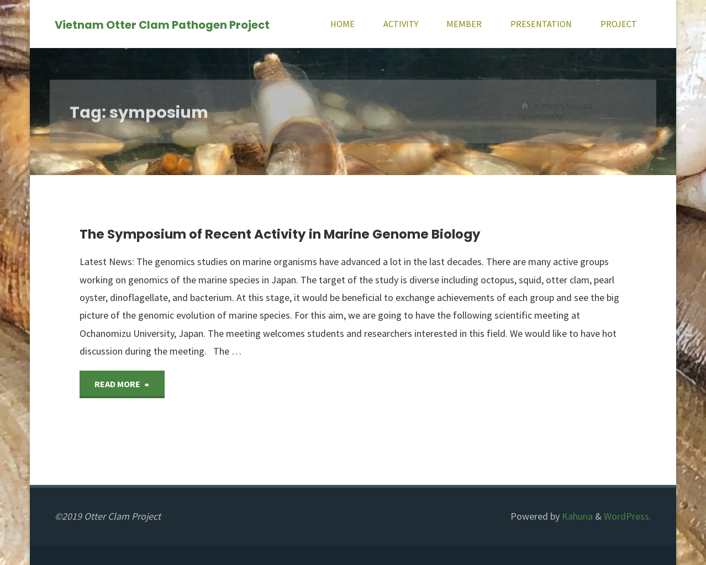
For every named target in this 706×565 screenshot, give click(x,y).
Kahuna (576, 516)
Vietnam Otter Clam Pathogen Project (162, 24)
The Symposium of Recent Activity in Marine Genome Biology (280, 234)
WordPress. (627, 516)
